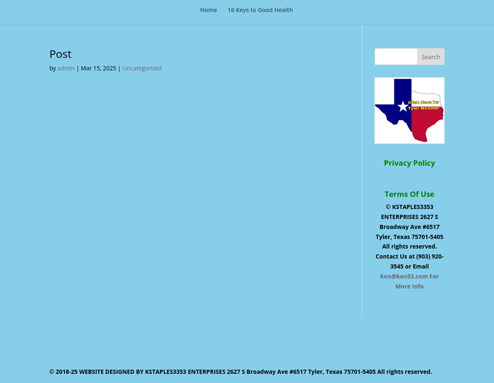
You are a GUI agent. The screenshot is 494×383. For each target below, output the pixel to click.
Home (208, 10)
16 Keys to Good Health (260, 10)
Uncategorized (141, 68)
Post (61, 53)
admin (65, 68)
